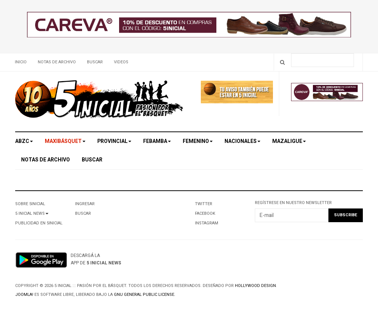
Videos (121, 62)
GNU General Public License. (144, 294)
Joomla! (24, 294)
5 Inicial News (31, 213)
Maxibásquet (65, 141)
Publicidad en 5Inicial (39, 223)
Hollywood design (255, 286)
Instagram (206, 223)
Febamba (157, 141)
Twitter (203, 204)
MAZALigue (289, 141)
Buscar (95, 62)
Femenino (198, 141)
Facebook (205, 213)
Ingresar (85, 204)
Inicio (21, 62)
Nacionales (242, 141)
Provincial (114, 141)
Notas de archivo (57, 62)
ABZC (24, 141)
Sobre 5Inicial (30, 204)
